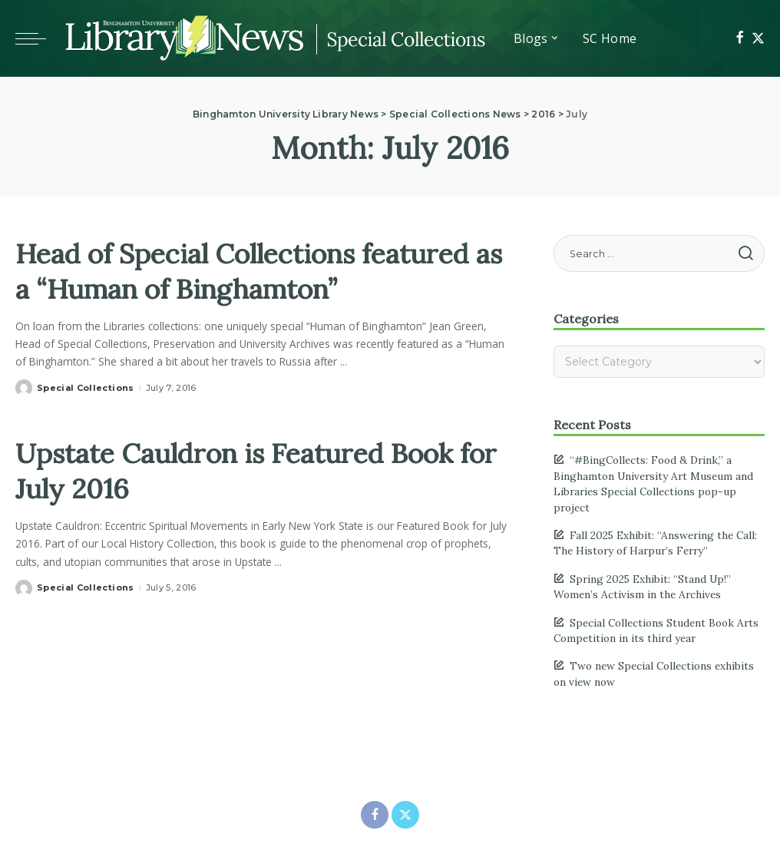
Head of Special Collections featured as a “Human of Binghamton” (210, 287)
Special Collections (85, 423)
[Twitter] (758, 38)
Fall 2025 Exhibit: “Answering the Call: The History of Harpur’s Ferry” (655, 543)
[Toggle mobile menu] (38, 38)
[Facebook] (739, 38)
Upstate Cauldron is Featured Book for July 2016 (264, 505)
